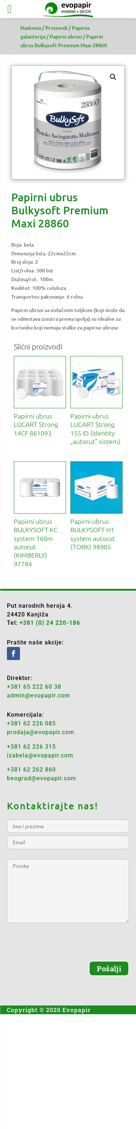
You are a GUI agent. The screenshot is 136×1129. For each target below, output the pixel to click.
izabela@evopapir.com (40, 755)
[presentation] (62, 946)
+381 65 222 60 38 (34, 686)
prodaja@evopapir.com (40, 732)
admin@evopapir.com (38, 695)
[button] (113, 77)
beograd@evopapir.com (41, 778)
